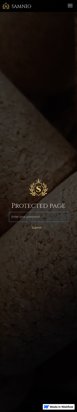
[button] (70, 6)
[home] (16, 6)
